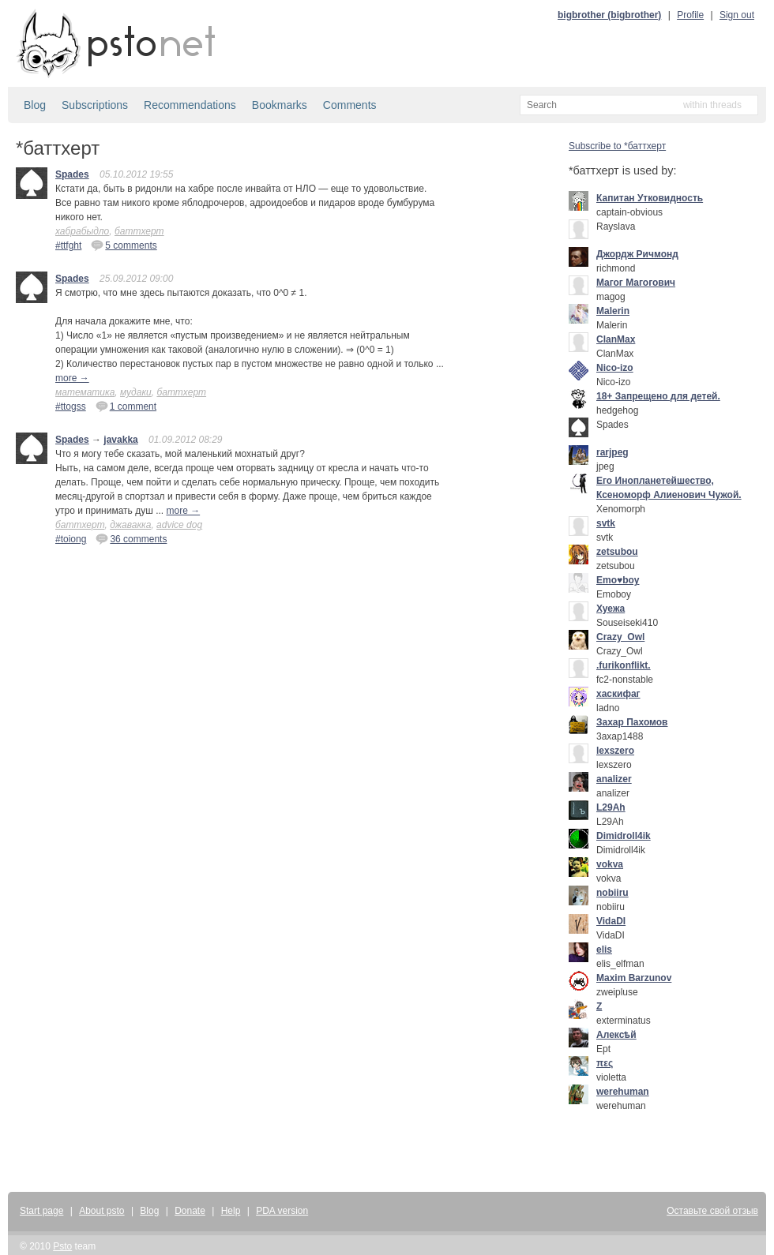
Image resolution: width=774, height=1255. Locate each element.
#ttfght (68, 245)
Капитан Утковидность (649, 198)
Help (231, 1210)
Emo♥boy (617, 580)
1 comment (126, 405)
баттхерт (139, 231)
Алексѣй (616, 1034)
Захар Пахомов (631, 722)
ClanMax (615, 339)
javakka (120, 439)
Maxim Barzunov (633, 977)
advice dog (179, 524)
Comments (350, 105)
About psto (101, 1210)
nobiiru (612, 892)
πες (604, 1063)
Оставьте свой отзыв (712, 1210)
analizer (614, 779)
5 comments (123, 244)
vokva (609, 864)
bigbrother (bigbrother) (609, 15)
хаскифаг (618, 693)
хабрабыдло (82, 231)
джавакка (130, 524)
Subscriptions (95, 105)
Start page (41, 1210)
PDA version (282, 1210)
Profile (690, 15)
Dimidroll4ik (623, 835)
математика (85, 392)
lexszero (615, 750)
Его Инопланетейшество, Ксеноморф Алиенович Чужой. (669, 487)
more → (72, 378)
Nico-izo (614, 367)
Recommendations (190, 105)
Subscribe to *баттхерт (617, 146)
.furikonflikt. (623, 665)
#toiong (70, 539)
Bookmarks (279, 105)
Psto (62, 1246)
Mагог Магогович (635, 282)
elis (604, 949)
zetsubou (617, 551)
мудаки (136, 392)
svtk (605, 523)
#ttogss (70, 406)
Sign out (737, 15)
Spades (72, 174)
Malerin (612, 311)
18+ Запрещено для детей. (658, 396)
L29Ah (611, 807)
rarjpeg (612, 452)
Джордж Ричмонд (637, 254)
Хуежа (610, 608)
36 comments (131, 538)
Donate (190, 1210)
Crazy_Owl (620, 636)
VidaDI (611, 921)
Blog (35, 105)
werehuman (622, 1091)
